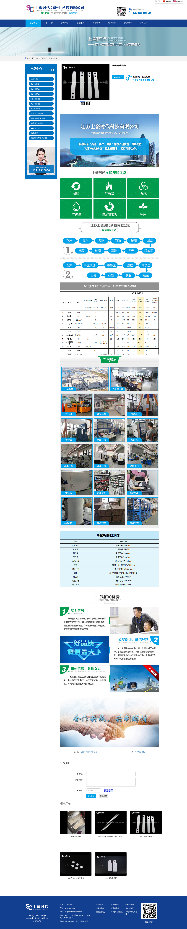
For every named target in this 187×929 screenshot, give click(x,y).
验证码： (80, 790)
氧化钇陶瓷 (35, 84)
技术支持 (96, 23)
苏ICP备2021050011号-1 (69, 921)
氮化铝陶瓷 (35, 108)
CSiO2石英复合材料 (39, 138)
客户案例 (112, 23)
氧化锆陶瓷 (35, 94)
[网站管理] (84, 921)
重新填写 (103, 796)
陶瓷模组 (34, 133)
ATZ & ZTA (35, 128)
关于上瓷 (49, 23)
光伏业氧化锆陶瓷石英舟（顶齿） (110, 836)
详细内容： (79, 780)
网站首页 (33, 23)
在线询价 (118, 77)
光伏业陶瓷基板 (111, 878)
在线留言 (128, 23)
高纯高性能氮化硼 (38, 118)
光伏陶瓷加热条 (146, 836)
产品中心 (65, 23)
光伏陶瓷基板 (140, 752)
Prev (65, 82)
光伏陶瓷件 (53, 58)
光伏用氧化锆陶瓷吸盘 (89, 752)
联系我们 (143, 23)
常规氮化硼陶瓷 (37, 113)
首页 (37, 58)
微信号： (80, 774)
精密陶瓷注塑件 (37, 123)
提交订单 (91, 796)
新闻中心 (80, 23)
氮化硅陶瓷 (35, 104)
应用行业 (34, 79)
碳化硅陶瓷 (35, 99)
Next (106, 82)
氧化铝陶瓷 (35, 89)
